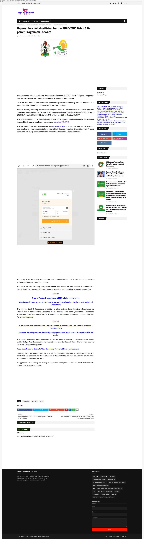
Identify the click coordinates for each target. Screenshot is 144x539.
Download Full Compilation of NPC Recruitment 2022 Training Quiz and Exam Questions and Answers (116, 208)
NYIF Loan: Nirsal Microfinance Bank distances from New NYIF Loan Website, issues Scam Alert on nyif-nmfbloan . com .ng (111, 122)
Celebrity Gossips (105, 494)
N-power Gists (26, 401)
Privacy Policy (36, 3)
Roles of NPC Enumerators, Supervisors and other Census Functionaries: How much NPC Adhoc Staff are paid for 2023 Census (116, 196)
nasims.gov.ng (27, 317)
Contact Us (116, 536)
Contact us (29, 3)
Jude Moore (22, 36)
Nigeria (22, 25)
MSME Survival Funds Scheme (105, 491)
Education (114, 494)
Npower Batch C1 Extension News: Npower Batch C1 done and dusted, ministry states (115, 174)
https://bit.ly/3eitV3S (61, 122)
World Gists (95, 494)
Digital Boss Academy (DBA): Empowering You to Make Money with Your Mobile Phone (110, 112)
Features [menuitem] (26, 21)
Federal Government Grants (99, 482)
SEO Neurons (25, 536)
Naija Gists (34, 401)
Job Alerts (112, 476)
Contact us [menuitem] (45, 21)
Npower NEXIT (111, 479)
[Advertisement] (55, 80)
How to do (116, 491)
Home (18, 3)
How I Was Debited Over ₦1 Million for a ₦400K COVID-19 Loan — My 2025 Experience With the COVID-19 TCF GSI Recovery (110, 108)
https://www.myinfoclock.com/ (41, 536)
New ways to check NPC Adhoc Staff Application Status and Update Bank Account (116, 184)
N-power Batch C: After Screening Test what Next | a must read (52, 349)
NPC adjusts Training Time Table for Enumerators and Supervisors (115, 164)
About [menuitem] (36, 21)
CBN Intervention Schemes (99, 479)
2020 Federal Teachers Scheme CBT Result (103, 497)
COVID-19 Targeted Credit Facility (117, 482)
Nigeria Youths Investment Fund (100, 485)
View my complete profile (102, 95)
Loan (94, 491)
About (23, 3)
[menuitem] (19, 21)
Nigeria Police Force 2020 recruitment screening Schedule (107, 488)
